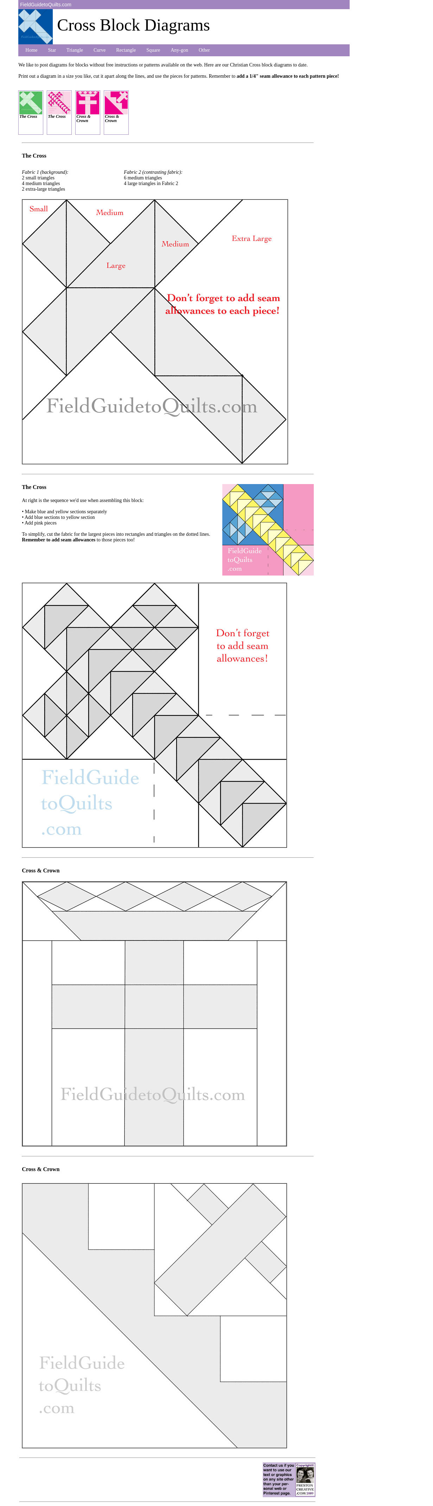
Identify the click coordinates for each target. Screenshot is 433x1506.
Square (153, 50)
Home (31, 50)
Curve (100, 50)
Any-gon (179, 50)
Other (204, 50)
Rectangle (126, 50)
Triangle (74, 50)
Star (52, 50)
